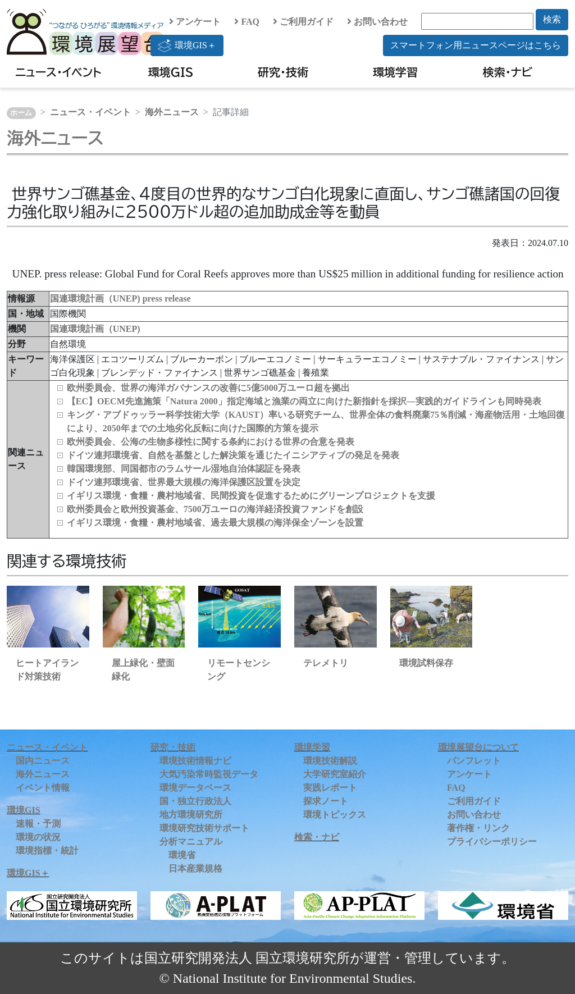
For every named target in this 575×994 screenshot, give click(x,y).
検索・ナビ (508, 71)
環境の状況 (38, 837)
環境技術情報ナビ (195, 760)
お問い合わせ (377, 21)
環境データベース (195, 787)
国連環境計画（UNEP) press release (120, 298)
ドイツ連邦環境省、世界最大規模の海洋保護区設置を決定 (183, 482)
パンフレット (474, 760)
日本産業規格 (195, 868)
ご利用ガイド (303, 21)
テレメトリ (325, 663)
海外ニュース (172, 112)
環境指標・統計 (47, 850)
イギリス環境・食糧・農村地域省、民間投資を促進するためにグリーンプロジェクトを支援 (251, 495)
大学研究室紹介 (334, 774)
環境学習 (395, 71)
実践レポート (330, 787)
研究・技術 (283, 71)
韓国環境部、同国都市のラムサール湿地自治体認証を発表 (183, 468)
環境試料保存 (426, 663)
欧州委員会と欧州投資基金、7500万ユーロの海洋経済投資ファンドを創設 (215, 509)
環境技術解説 (330, 760)
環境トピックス (334, 814)
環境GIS (171, 71)
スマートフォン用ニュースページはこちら (475, 45)
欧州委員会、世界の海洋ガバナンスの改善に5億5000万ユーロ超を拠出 (208, 388)
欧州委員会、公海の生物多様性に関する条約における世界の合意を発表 (210, 441)
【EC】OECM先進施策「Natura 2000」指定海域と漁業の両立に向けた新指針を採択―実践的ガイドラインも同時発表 (304, 401)
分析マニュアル (190, 841)
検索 (552, 19)
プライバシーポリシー (492, 841)
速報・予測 (38, 823)
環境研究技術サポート (204, 828)
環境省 (181, 855)
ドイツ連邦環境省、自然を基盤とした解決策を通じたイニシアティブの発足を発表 (233, 455)
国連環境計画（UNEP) (95, 329)
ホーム (21, 113)
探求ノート (325, 801)
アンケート (195, 21)
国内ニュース (43, 760)
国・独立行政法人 (195, 801)
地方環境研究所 (190, 814)
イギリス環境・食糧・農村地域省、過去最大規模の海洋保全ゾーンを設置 (215, 522)
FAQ (246, 21)
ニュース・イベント (58, 71)
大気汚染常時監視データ (208, 774)
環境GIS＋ (187, 45)
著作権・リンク (478, 828)
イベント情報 (43, 787)
